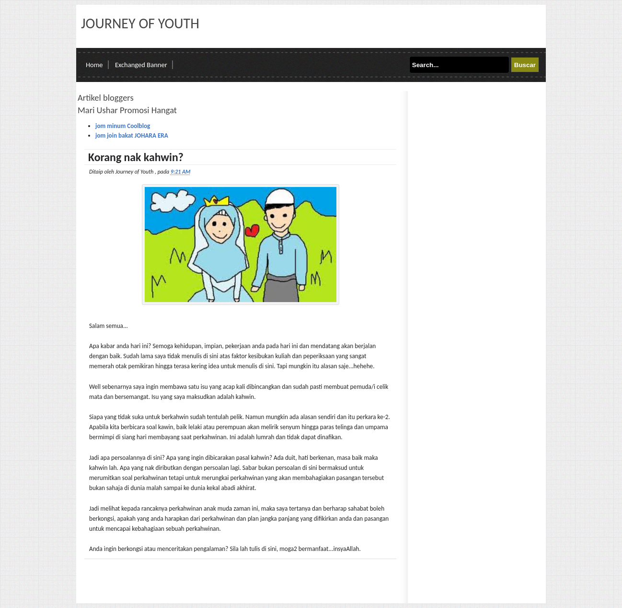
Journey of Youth (140, 23)
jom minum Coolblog (122, 126)
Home (94, 64)
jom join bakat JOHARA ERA (131, 135)
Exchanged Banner (141, 64)
